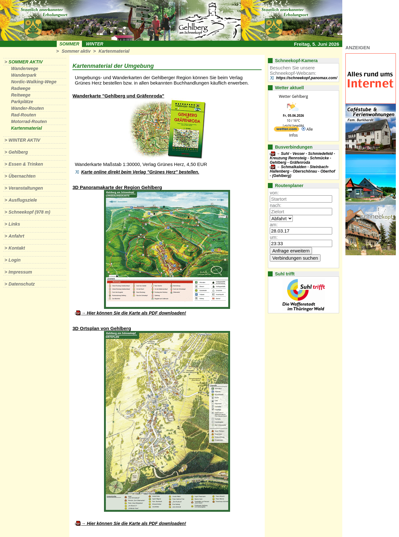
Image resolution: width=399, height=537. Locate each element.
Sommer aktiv (75, 51)
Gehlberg (18, 152)
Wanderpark (24, 75)
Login (14, 260)
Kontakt (17, 248)
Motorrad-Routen (29, 121)
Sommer (69, 43)
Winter (94, 43)
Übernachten (22, 176)
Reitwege (20, 94)
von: (274, 192)
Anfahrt (16, 236)
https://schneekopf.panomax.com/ (306, 78)
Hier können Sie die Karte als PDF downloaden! (136, 313)
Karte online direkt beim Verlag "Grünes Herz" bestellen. (140, 171)
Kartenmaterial (114, 51)
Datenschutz (22, 283)
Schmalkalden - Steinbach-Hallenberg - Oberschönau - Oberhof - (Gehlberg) (302, 171)
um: (274, 237)
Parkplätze (22, 101)
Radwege (20, 88)
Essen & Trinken (26, 164)
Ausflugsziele (23, 200)
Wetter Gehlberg (293, 96)
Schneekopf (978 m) (29, 212)
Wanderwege (24, 68)
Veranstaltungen (26, 188)
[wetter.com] (286, 130)
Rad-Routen (23, 114)
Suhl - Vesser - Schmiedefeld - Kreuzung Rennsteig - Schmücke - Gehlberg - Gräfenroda (302, 158)
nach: (275, 205)
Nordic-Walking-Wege (33, 81)
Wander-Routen (27, 108)
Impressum (20, 271)
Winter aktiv (24, 140)
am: (274, 224)
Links (14, 224)
